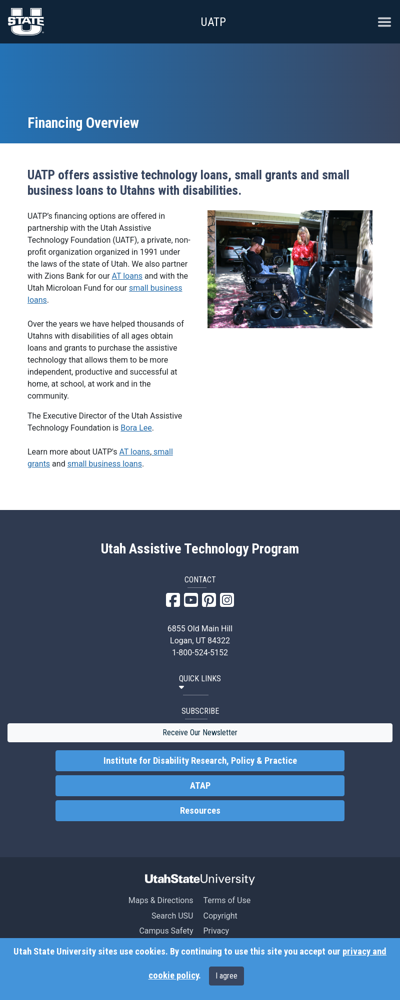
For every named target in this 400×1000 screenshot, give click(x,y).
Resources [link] (200, 810)
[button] (200, 683)
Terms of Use (226, 900)
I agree (227, 976)
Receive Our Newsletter (200, 732)
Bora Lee (136, 428)
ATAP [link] (200, 785)
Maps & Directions (161, 900)
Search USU (172, 916)
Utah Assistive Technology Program (200, 549)
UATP (213, 22)
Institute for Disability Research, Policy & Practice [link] (200, 760)
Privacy (216, 931)
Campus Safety (166, 931)
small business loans (105, 464)
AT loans (127, 276)
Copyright (220, 916)
